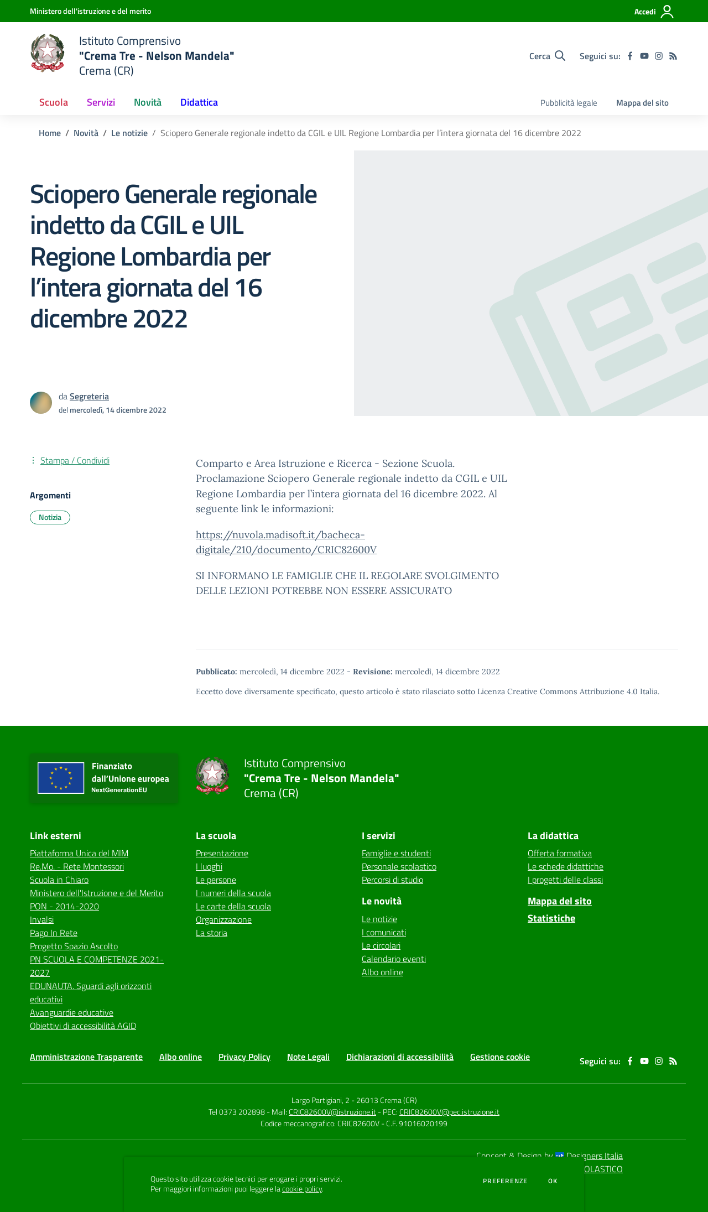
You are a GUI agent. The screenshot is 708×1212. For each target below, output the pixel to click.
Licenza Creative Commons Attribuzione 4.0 (557, 691)
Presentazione (222, 853)
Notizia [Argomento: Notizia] (50, 517)
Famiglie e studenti (396, 853)
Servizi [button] (101, 102)
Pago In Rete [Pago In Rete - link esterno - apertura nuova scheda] (53, 932)
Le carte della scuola (233, 906)
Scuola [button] (53, 102)
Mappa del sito (642, 102)
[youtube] (644, 56)
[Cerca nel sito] (547, 56)
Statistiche (551, 918)
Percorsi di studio (392, 879)
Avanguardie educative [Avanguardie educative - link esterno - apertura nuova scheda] (71, 1012)
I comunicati (384, 932)
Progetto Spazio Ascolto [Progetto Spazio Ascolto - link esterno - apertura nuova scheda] (74, 946)
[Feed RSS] (673, 56)
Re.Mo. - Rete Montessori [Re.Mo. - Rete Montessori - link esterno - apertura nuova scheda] (77, 866)
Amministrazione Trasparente (86, 1056)
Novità (86, 132)
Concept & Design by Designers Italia (549, 1155)
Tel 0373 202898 (237, 1111)
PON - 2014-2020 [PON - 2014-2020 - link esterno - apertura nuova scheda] (64, 906)
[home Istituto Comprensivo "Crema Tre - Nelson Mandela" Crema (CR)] (132, 55)
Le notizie (129, 132)
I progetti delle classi (565, 879)
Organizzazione (224, 919)
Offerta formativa (560, 853)
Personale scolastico (399, 866)
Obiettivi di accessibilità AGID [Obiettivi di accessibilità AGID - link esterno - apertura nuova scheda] (83, 1025)
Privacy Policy (244, 1056)
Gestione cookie (500, 1056)
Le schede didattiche (565, 866)
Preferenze (505, 1181)
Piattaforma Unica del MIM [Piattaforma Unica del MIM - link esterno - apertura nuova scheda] (79, 853)
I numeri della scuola (233, 892)
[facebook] (630, 56)
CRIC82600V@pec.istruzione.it (449, 1111)
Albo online (382, 972)
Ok (553, 1181)
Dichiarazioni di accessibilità (400, 1056)
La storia (211, 932)
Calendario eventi (394, 958)
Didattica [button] (199, 102)
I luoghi (209, 866)
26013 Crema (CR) (386, 1100)
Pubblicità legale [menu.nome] (568, 102)
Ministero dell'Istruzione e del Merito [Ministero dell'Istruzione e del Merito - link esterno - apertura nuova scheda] (96, 892)
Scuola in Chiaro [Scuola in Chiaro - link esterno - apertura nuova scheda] (59, 879)
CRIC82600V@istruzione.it (332, 1111)
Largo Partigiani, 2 (320, 1100)
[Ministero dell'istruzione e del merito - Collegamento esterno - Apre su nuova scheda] (90, 11)
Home (50, 132)
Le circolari (381, 945)
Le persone (216, 879)
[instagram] (659, 56)
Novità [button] (148, 102)
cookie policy (302, 1189)
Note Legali (308, 1056)
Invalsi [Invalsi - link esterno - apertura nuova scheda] (42, 919)
